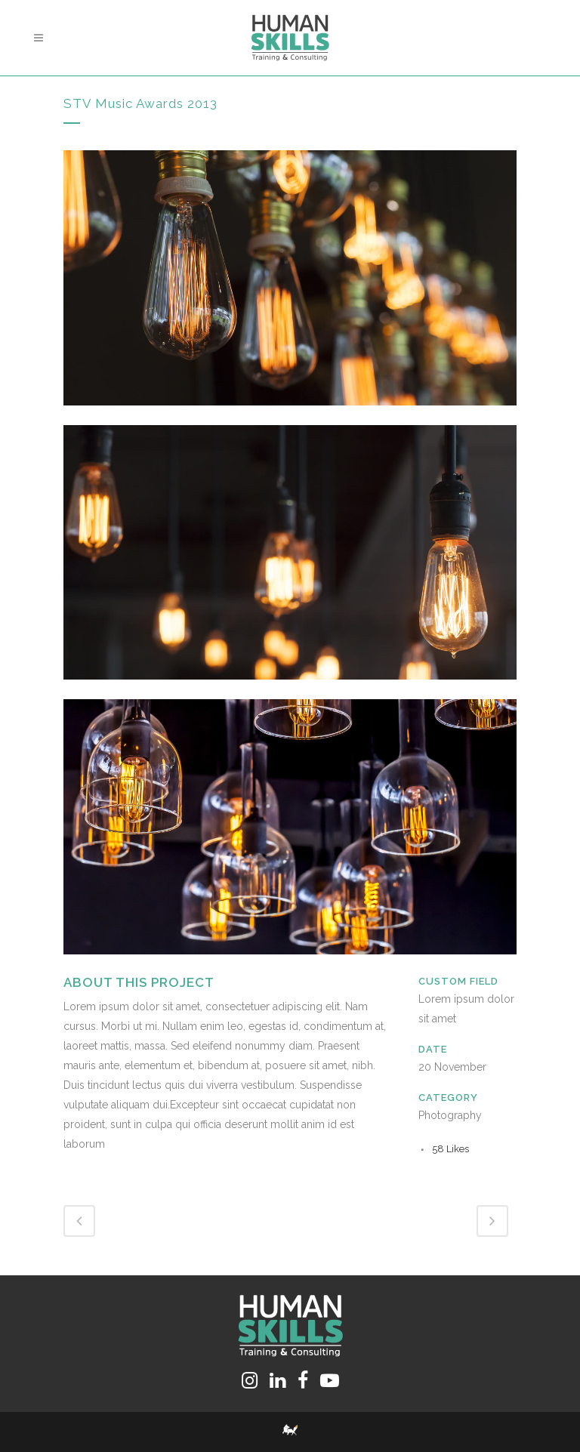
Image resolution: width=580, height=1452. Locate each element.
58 (450, 1149)
